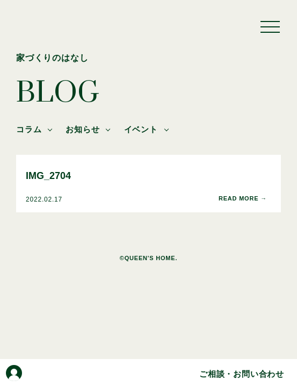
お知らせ (82, 129)
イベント (141, 129)
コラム (28, 129)
